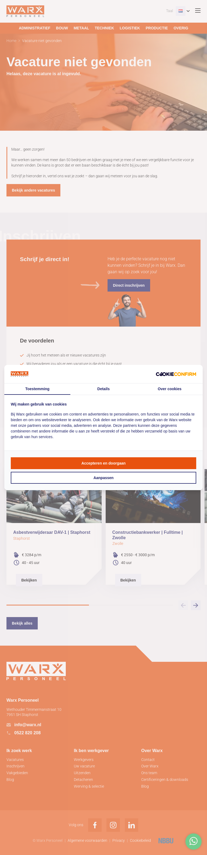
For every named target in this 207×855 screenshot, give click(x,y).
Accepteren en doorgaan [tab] (103, 463)
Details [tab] (103, 389)
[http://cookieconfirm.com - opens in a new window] (176, 374)
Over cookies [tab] (169, 389)
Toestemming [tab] (37, 389)
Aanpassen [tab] (104, 478)
